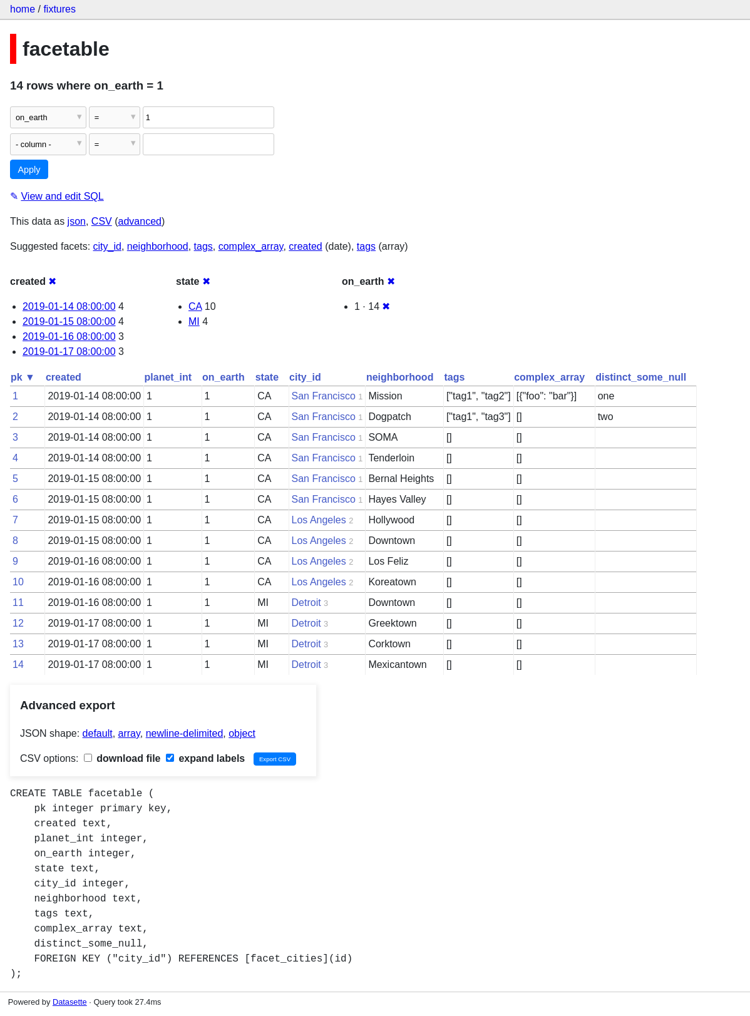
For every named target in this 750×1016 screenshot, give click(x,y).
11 (18, 602)
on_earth (223, 377)
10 (18, 582)
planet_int (168, 377)
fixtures (59, 9)
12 (18, 623)
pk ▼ (23, 377)
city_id (107, 246)
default (98, 733)
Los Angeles (319, 520)
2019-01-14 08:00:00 (69, 306)
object (242, 733)
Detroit (306, 602)
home (22, 9)
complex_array (251, 246)
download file (122, 758)
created (305, 246)
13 (18, 644)
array (129, 733)
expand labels (205, 758)
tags (203, 246)
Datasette (70, 1002)
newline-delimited (184, 733)
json (77, 221)
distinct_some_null (640, 377)
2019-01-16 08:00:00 (69, 336)
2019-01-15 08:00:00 (69, 321)
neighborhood (157, 246)
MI (194, 321)
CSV (101, 221)
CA (195, 306)
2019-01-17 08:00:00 (69, 351)
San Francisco (324, 396)
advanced (140, 221)
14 (18, 664)
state (267, 377)
